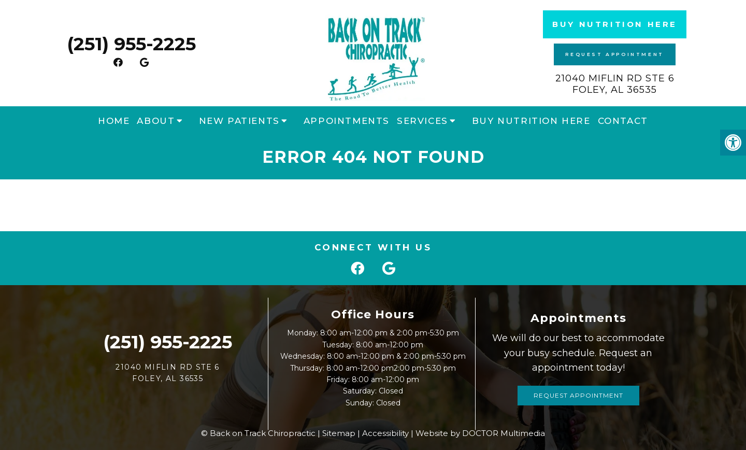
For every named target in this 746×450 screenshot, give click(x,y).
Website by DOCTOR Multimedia (480, 433)
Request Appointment (614, 54)
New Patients (239, 121)
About (156, 121)
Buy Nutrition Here (614, 24)
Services (422, 121)
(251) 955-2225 (131, 44)
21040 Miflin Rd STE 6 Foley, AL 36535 (615, 84)
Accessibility (385, 433)
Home (114, 121)
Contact (623, 121)
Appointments (347, 121)
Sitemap (338, 433)
